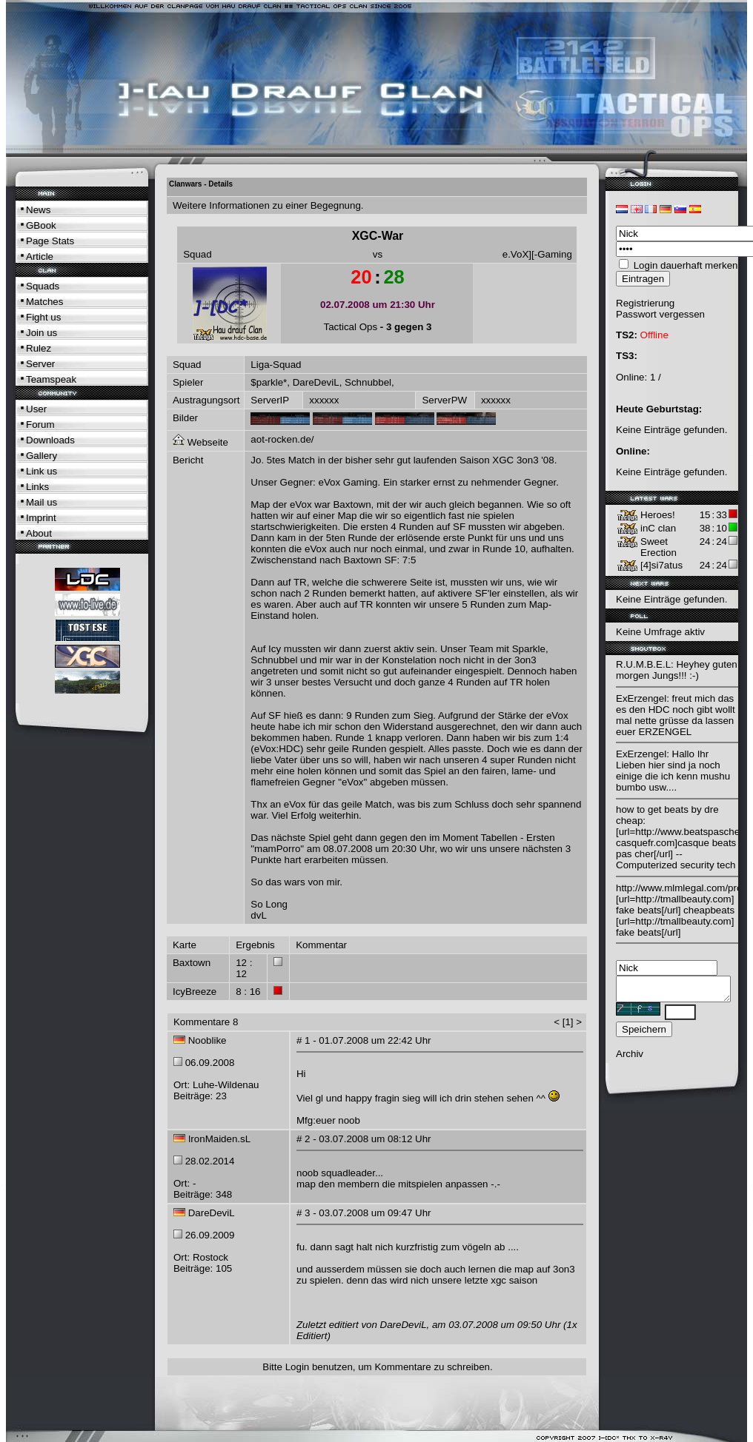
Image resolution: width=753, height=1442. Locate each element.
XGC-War (378, 235)
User (36, 409)
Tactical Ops (351, 326)
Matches (44, 301)
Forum (40, 424)
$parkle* (269, 382)
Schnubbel (368, 382)
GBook (41, 225)
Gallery (41, 455)
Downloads (50, 440)
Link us (41, 471)
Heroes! (657, 514)
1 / (655, 377)
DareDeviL (316, 382)
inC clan (658, 528)
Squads (42, 286)
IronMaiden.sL (219, 1138)
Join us (41, 332)
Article (39, 256)
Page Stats (50, 241)
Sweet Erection (658, 547)
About (39, 533)
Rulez (38, 348)
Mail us (41, 502)
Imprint (41, 517)
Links (37, 486)
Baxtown (191, 962)
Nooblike (207, 1040)
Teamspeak (51, 379)
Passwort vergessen (660, 314)
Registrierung (645, 303)
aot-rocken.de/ (282, 439)
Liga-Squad (276, 364)
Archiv (629, 1058)
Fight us (43, 317)
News (38, 209)
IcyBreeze (194, 991)
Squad (197, 254)
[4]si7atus (661, 565)
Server (40, 363)
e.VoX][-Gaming (537, 254)
